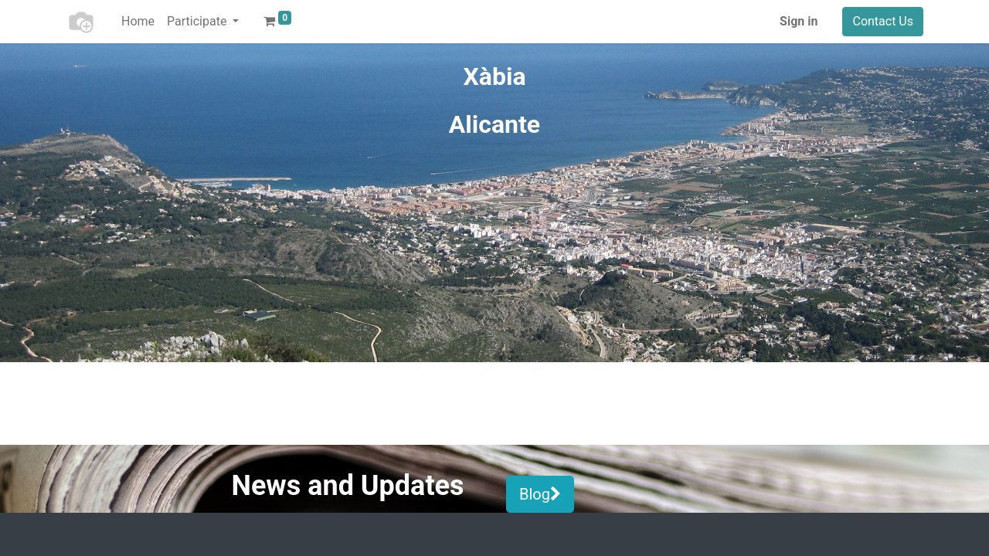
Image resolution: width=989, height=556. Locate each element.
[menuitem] (138, 21)
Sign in (798, 21)
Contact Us (882, 21)
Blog (540, 494)
